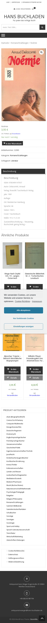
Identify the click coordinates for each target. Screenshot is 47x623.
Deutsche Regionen (14, 430)
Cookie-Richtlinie (22, 301)
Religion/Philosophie (14, 499)
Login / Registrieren (22, 9)
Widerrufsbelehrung (16, 562)
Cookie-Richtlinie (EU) (16, 551)
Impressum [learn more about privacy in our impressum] (37, 301)
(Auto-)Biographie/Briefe (16, 417)
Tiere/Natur (11, 533)
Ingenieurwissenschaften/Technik (19, 451)
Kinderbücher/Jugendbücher (17, 458)
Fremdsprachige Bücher (16, 441)
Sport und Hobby (13, 526)
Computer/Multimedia (15, 423)
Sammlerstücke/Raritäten (16, 509)
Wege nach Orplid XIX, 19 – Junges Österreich (12, 275)
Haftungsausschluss (16, 558)
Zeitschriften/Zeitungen (16, 540)
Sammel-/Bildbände (14, 506)
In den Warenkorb (14, 143)
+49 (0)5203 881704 (27, 598)
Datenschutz (13, 554)
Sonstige (10, 516)
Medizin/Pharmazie (14, 482)
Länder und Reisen (14, 471)
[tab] (23, 171)
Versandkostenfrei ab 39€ (31, 2)
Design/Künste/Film (14, 427)
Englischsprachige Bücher (16, 437)
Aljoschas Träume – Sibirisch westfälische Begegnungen (12, 358)
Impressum (16, 2)
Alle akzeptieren (23, 310)
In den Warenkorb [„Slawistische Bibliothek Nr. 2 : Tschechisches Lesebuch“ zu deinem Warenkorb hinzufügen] (36, 288)
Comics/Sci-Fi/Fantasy (15, 420)
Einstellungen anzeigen (24, 326)
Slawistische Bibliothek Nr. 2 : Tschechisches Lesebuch (34, 275)
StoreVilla (33, 619)
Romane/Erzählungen (19, 43)
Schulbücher (11, 512)
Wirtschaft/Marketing (15, 536)
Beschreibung (9, 171)
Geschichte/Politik (13, 447)
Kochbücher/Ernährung (15, 461)
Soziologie (10, 523)
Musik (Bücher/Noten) (15, 485)
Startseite (5, 43)
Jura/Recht (10, 454)
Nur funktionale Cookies (23, 318)
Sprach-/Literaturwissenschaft (18, 530)
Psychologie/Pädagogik (15, 492)
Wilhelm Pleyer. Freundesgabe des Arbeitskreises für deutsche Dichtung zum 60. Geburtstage (34, 358)
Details (14, 378)
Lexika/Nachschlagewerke (17, 475)
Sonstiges (10, 519)
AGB (8, 2)
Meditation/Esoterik (14, 478)
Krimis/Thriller (12, 464)
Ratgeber (10, 495)
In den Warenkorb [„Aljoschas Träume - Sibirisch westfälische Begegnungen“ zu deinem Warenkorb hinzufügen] (14, 370)
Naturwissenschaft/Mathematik (19, 488)
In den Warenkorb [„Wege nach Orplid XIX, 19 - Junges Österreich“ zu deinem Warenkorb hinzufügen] (14, 288)
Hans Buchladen (24, 16)
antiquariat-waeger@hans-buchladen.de (26, 610)
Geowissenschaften (14, 444)
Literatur (14, 161)
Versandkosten (16, 134)
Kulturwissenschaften (15, 468)
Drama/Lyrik (11, 434)
